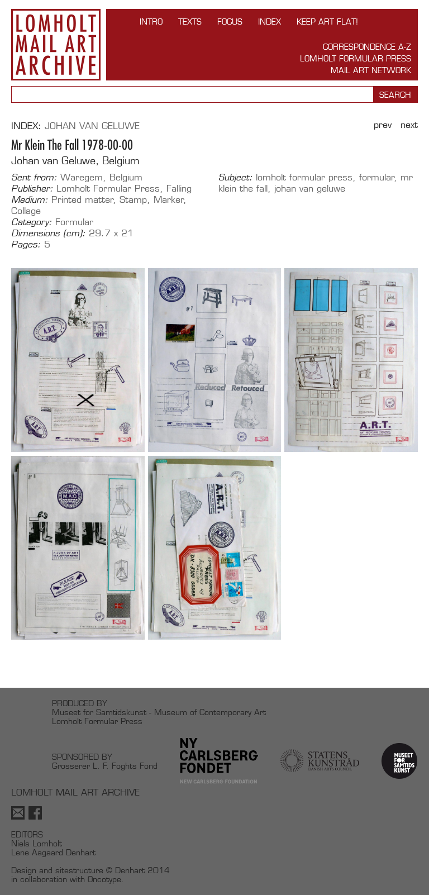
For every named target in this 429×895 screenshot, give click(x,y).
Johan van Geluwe (92, 126)
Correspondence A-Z (367, 46)
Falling (179, 188)
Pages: (26, 244)
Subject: (235, 177)
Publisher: (32, 188)
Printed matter (82, 199)
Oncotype (104, 879)
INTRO (151, 21)
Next (409, 125)
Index (269, 21)
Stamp (133, 199)
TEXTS (190, 21)
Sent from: (34, 177)
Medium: (29, 200)
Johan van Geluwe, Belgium (75, 160)
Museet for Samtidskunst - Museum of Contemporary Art (159, 712)
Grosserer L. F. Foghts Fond (105, 765)
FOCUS (229, 21)
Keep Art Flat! (327, 21)
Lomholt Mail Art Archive (56, 44)
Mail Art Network (371, 70)
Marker (169, 199)
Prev (383, 125)
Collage (26, 211)
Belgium (125, 177)
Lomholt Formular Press (355, 58)
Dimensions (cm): (48, 233)
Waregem (81, 177)
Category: (31, 222)
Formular (74, 222)
